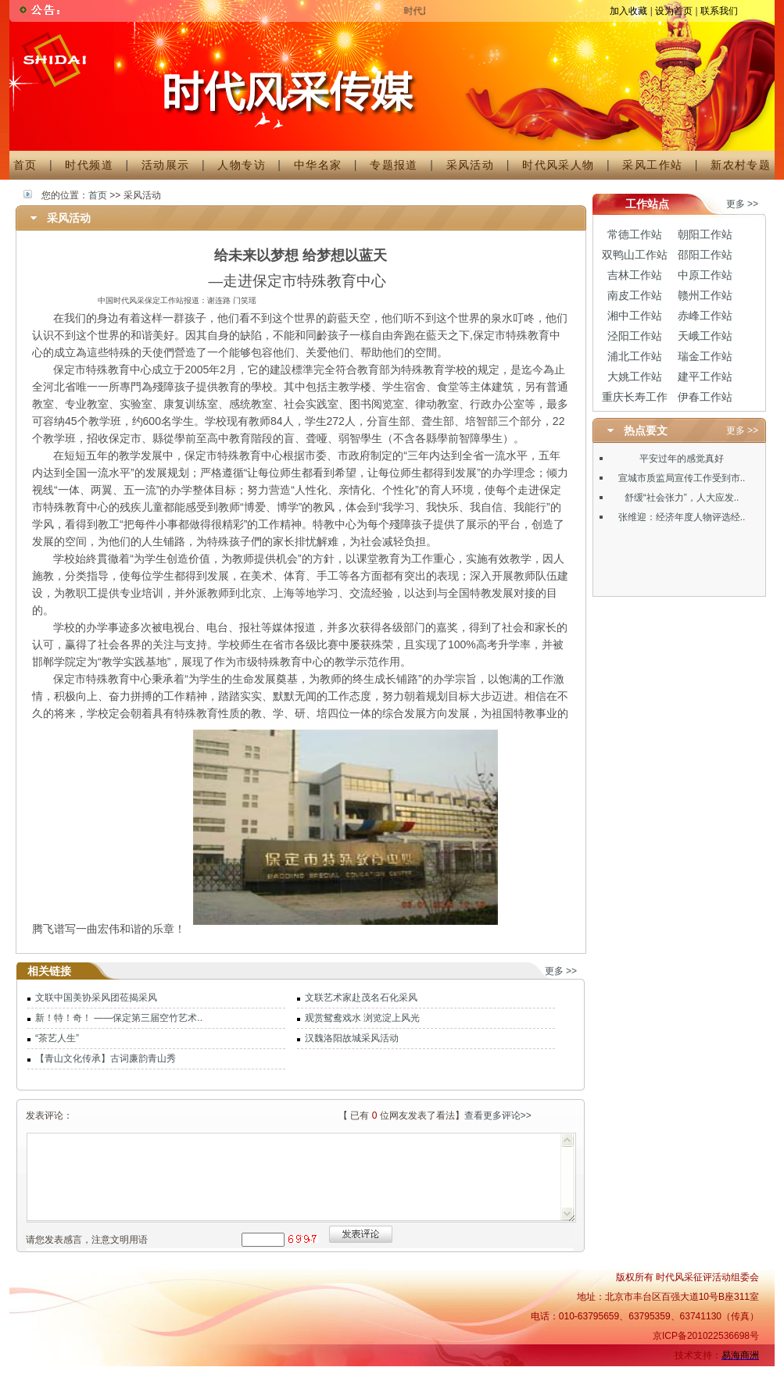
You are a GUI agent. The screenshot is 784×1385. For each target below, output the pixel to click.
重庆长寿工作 (635, 397)
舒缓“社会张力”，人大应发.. (682, 497)
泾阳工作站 (634, 336)
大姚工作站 (634, 376)
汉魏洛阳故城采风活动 (352, 1038)
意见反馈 (738, 1374)
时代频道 (89, 165)
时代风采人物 (558, 165)
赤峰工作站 (705, 315)
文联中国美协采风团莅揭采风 (96, 997)
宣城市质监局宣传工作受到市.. (682, 478)
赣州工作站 (705, 295)
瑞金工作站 (705, 356)
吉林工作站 (634, 275)
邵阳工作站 (705, 254)
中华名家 (318, 165)
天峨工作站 (705, 336)
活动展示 (165, 165)
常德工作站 (634, 234)
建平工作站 (705, 376)
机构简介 (391, 1374)
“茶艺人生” (57, 1038)
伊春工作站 (705, 397)
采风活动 (470, 165)
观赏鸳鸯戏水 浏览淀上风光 (362, 1017)
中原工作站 (705, 275)
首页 (25, 165)
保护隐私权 (637, 1374)
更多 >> (561, 971)
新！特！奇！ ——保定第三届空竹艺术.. (118, 1017)
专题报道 (394, 165)
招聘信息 (487, 1374)
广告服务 (439, 1374)
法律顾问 (690, 1374)
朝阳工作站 (705, 234)
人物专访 (241, 165)
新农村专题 (735, 165)
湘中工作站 (634, 315)
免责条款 (583, 1374)
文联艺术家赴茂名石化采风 (361, 997)
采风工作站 (652, 165)
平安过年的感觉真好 (681, 458)
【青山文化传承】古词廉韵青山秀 (105, 1058)
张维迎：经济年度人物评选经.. (682, 517)
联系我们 (719, 10)
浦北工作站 (634, 356)
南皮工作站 (634, 295)
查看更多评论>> (498, 1115)
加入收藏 (628, 10)
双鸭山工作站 (635, 254)
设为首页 (674, 10)
